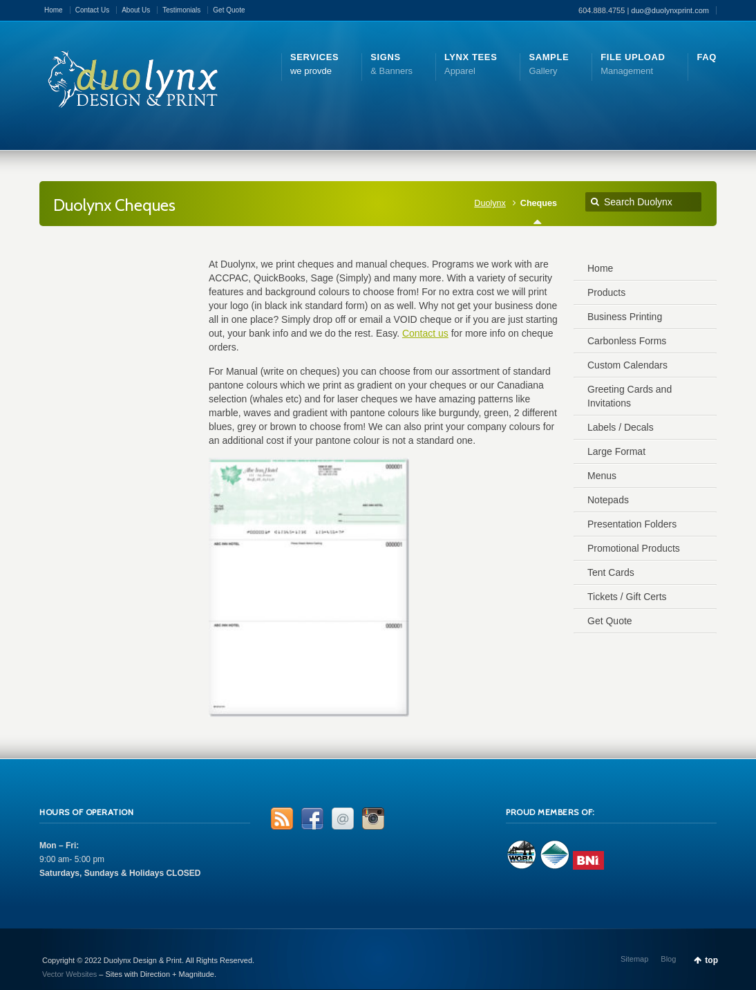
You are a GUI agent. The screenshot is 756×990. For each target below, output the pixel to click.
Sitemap (634, 959)
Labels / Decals (620, 427)
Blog (668, 959)
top (711, 960)
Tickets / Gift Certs (627, 596)
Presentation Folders (632, 524)
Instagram (373, 818)
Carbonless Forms (626, 340)
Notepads (608, 499)
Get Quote (229, 10)
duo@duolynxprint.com (670, 10)
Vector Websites (69, 974)
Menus (601, 475)
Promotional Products (633, 548)
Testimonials (181, 10)
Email (343, 818)
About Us (136, 10)
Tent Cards (610, 572)
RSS (282, 818)
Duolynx (490, 203)
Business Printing (624, 316)
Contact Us (92, 10)
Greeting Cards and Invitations (629, 396)
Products (606, 292)
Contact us (425, 333)
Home (53, 10)
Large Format (616, 451)
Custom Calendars (627, 365)
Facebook (312, 818)
